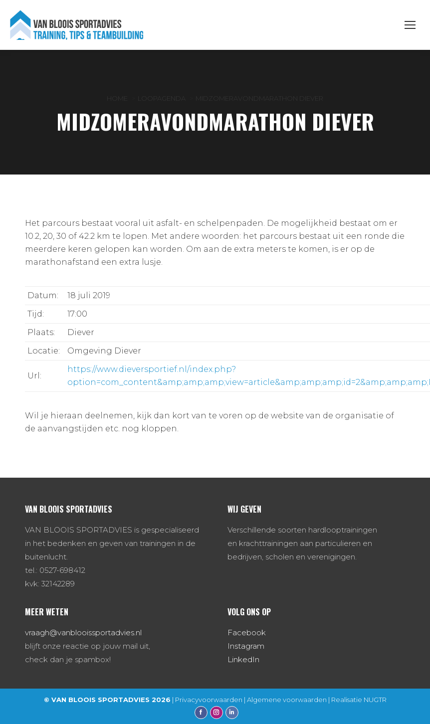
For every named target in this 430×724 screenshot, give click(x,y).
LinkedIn (243, 659)
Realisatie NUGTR (359, 700)
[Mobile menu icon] (410, 25)
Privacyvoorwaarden (208, 700)
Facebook (246, 632)
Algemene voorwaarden (287, 700)
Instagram (245, 646)
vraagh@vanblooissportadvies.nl (83, 632)
